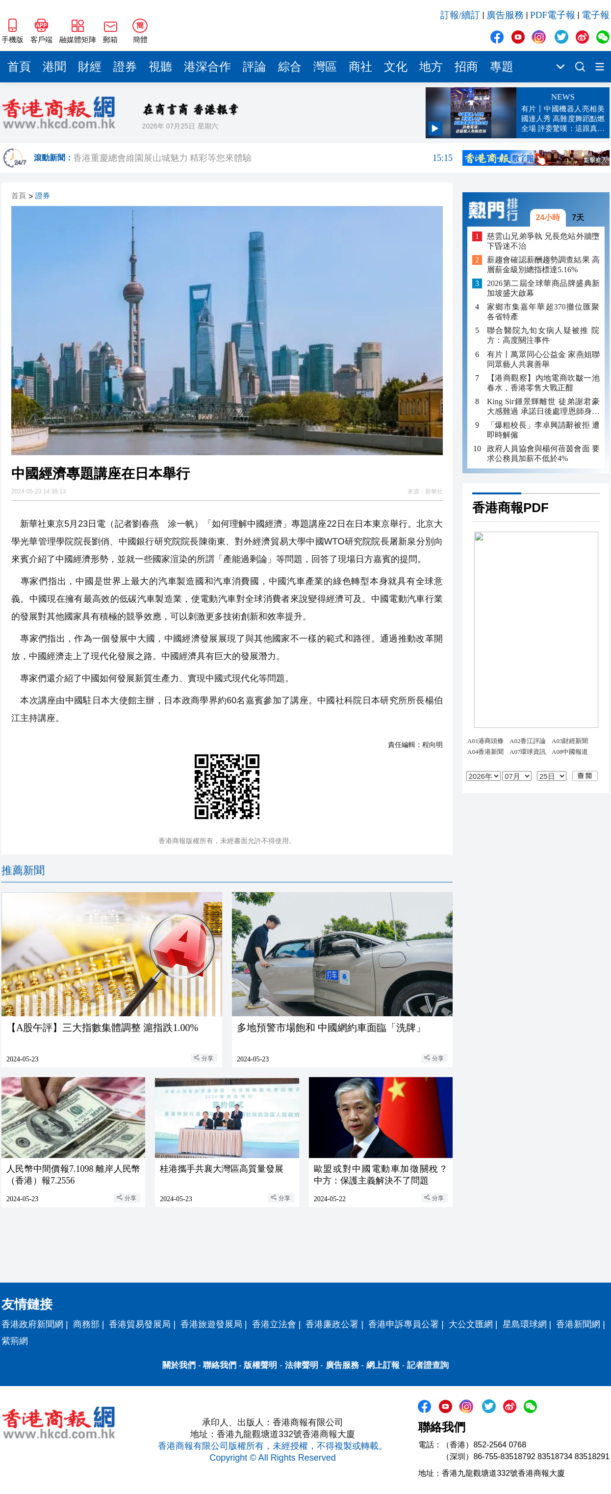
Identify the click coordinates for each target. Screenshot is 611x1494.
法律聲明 (301, 1365)
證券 (125, 66)
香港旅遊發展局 (211, 1324)
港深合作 (207, 66)
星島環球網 (525, 1324)
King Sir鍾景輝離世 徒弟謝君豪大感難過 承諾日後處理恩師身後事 (543, 406)
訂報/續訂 (460, 15)
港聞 (54, 66)
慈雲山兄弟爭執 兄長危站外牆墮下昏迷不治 (543, 241)
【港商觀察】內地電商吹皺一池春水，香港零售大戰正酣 (543, 383)
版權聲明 (260, 1365)
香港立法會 (274, 1324)
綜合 (290, 66)
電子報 (596, 15)
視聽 (160, 66)
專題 (501, 66)
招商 (466, 66)
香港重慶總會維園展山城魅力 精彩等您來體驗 (263, 158)
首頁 (19, 66)
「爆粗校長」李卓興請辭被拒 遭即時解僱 (543, 430)
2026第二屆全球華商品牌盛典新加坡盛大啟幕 (543, 288)
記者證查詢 (428, 1365)
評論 (254, 66)
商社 (360, 66)
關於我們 (179, 1365)
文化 (395, 66)
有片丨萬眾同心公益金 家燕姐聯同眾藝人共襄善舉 (543, 359)
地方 (431, 66)
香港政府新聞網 (32, 1324)
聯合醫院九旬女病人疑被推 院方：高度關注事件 (543, 335)
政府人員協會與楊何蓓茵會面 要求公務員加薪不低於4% (543, 453)
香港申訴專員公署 (403, 1324)
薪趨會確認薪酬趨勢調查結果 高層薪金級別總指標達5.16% (543, 265)
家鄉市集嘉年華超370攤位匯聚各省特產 (543, 312)
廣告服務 (505, 15)
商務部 (86, 1324)
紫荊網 (14, 1341)
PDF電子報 (552, 15)
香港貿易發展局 (140, 1324)
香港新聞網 (578, 1324)
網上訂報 (383, 1365)
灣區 (325, 66)
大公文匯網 (471, 1324)
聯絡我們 (219, 1365)
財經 (90, 66)
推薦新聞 (23, 870)
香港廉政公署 (332, 1324)
